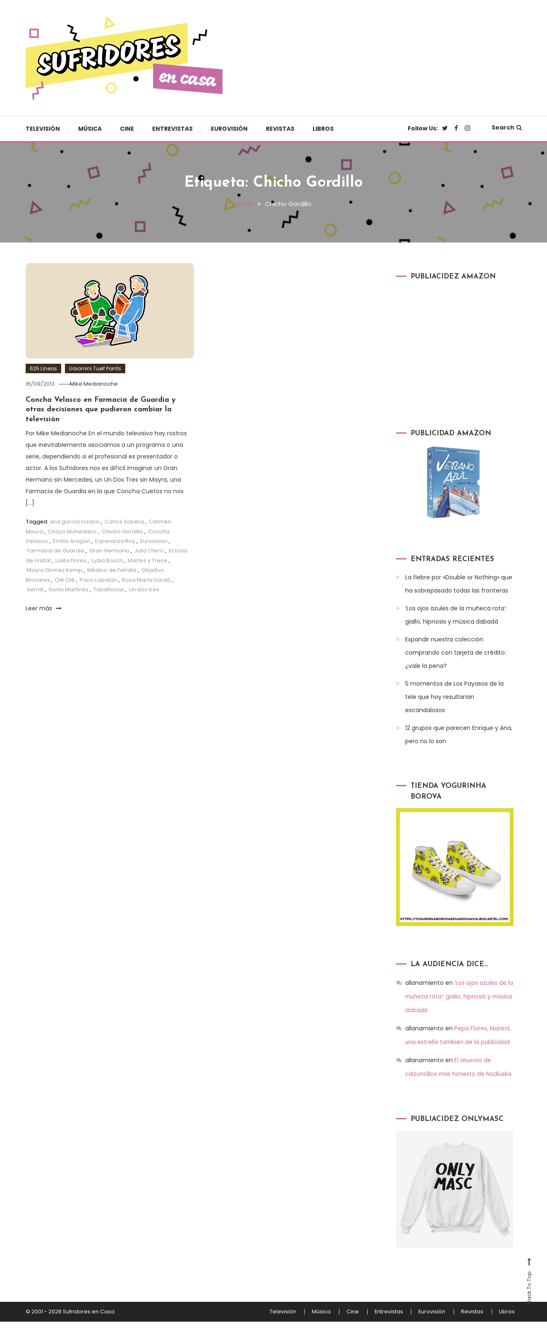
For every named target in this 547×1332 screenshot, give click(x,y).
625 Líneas (43, 368)
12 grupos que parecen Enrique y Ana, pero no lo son (458, 734)
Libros (323, 129)
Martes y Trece (147, 560)
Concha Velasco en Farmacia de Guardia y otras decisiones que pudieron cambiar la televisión (101, 409)
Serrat (35, 589)
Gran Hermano (109, 550)
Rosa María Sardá (146, 579)
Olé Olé (65, 579)
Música (90, 129)
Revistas (280, 129)
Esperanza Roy (115, 541)
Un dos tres (144, 589)
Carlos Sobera (124, 522)
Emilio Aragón (71, 541)
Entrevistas (172, 129)
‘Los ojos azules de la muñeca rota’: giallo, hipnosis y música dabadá (456, 615)
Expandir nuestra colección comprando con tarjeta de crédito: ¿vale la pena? (455, 652)
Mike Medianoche (98, 384)
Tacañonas (108, 589)
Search (507, 127)
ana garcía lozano (75, 522)
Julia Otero (149, 550)
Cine (127, 129)
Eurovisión (229, 129)
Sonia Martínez (68, 589)
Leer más (44, 608)
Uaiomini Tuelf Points (95, 368)
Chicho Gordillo (122, 531)
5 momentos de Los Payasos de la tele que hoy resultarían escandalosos (454, 696)
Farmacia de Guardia (55, 550)
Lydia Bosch (107, 560)
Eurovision (153, 541)
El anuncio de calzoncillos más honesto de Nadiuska (449, 1071)
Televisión (43, 129)
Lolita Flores (70, 560)
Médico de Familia (111, 570)
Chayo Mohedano (72, 531)
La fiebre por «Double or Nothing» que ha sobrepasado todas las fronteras (458, 584)
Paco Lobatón (98, 579)
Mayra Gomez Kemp (54, 570)
